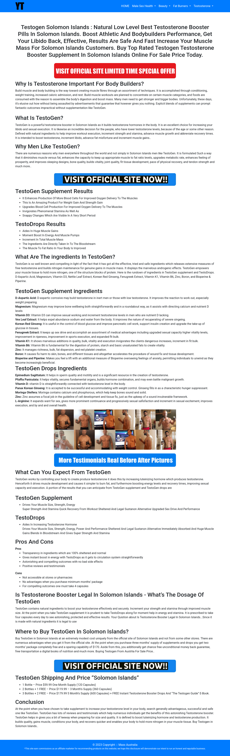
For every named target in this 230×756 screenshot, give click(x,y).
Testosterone (202, 6)
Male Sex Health (142, 6)
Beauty (163, 6)
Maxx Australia (127, 744)
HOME (125, 6)
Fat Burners (181, 6)
